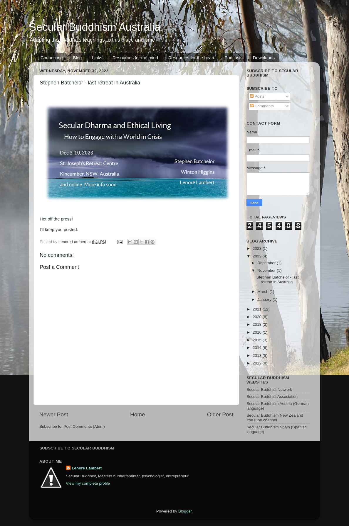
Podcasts (233, 57)
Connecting (52, 57)
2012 (258, 363)
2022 (258, 256)
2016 (258, 332)
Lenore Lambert (87, 468)
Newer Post (53, 414)
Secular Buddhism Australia (95, 27)
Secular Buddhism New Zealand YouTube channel (274, 417)
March (263, 291)
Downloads (264, 57)
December (267, 263)
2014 (258, 347)
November (267, 270)
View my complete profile (88, 483)
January (265, 299)
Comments (262, 106)
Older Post (220, 414)
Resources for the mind (135, 57)
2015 (258, 340)
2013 (258, 355)
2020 (258, 317)
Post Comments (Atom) (84, 426)
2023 (258, 248)
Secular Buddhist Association (272, 396)
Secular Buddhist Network (269, 389)
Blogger (185, 511)
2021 (258, 309)
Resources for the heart (191, 57)
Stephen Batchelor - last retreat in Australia (277, 279)
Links (97, 57)
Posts (257, 96)
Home (137, 414)
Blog (77, 57)
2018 (258, 324)
